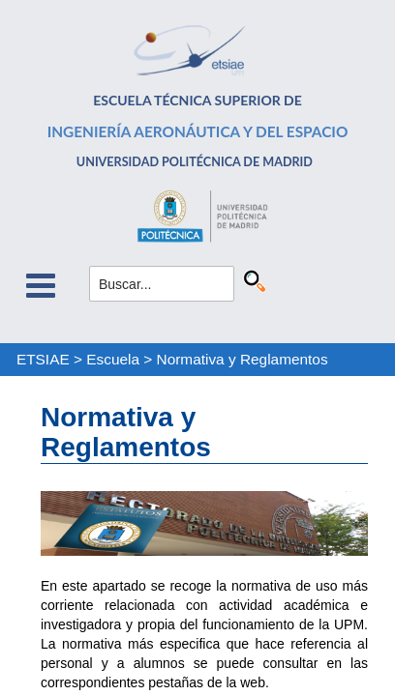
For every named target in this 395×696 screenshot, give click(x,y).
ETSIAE (43, 359)
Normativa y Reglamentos (242, 359)
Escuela (112, 359)
